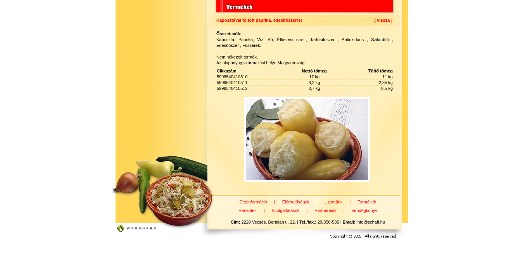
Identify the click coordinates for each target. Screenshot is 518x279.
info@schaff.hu (371, 222)
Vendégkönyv (364, 210)
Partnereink (325, 210)
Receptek (247, 210)
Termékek (366, 202)
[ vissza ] (383, 20)
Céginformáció (253, 202)
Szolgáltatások (286, 210)
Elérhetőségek (295, 202)
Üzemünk (333, 202)
